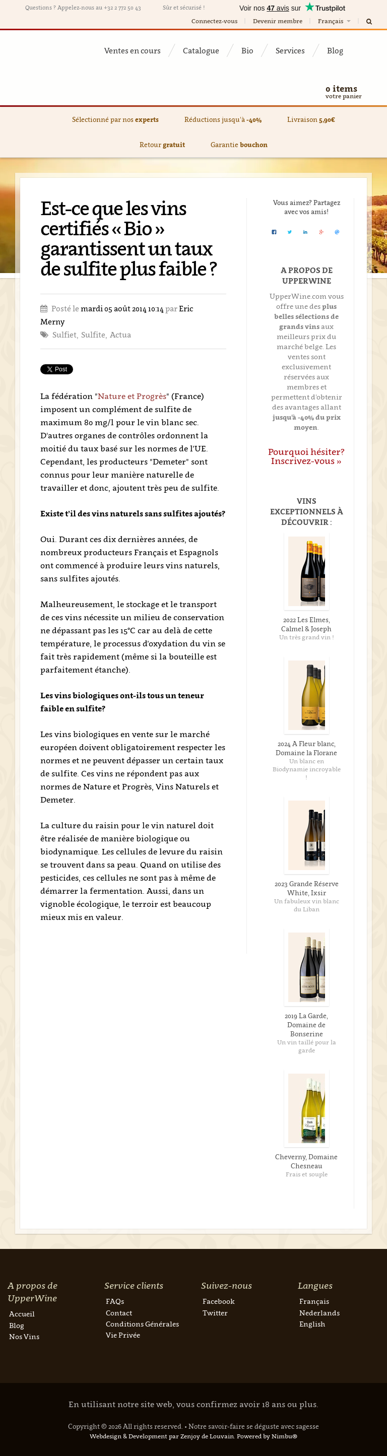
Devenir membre (277, 21)
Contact (119, 1312)
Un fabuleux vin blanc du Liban (306, 905)
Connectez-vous (214, 21)
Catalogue (201, 50)
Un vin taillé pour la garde (306, 1046)
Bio (247, 50)
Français (335, 21)
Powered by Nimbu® (267, 1436)
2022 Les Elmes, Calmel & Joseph (306, 624)
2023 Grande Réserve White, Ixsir (307, 888)
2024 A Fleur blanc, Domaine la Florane (306, 748)
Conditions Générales (142, 1323)
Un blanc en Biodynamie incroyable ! (307, 769)
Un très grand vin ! (306, 637)
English (312, 1323)
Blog (335, 50)
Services (290, 50)
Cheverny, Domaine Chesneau (306, 1161)
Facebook (219, 1301)
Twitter (215, 1312)
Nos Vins (24, 1336)
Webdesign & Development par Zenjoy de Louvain (162, 1436)
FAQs (115, 1301)
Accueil (22, 1313)
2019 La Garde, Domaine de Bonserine (306, 1025)
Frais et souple (307, 1174)
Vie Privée (123, 1335)
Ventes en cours (132, 50)
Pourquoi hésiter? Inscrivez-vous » (306, 456)
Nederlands (319, 1312)
